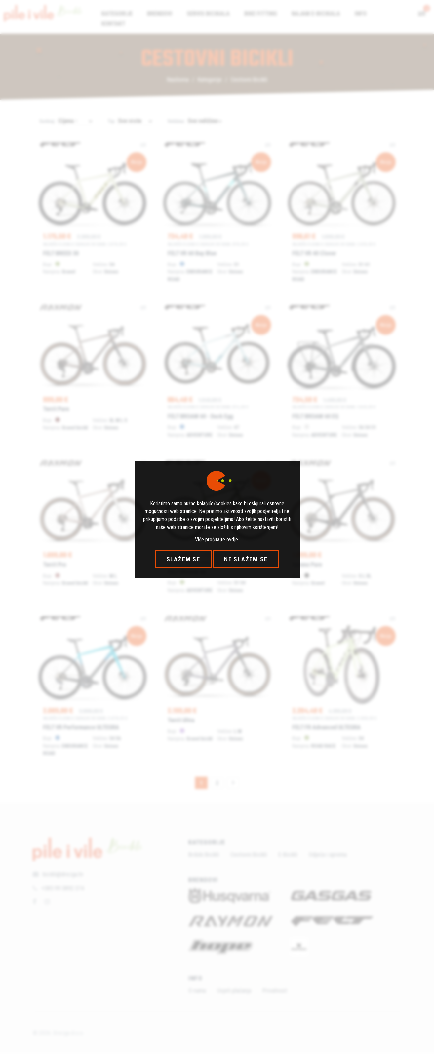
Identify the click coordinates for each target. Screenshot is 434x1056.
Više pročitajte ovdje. (217, 539)
